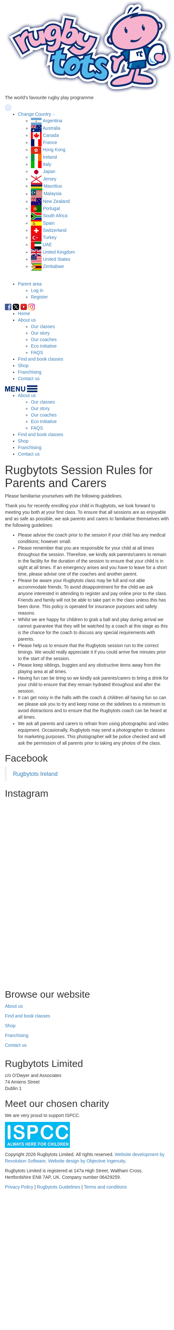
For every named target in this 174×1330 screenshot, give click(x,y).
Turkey (50, 237)
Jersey (49, 178)
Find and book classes (40, 359)
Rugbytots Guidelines (58, 1187)
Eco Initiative (44, 346)
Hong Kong (54, 149)
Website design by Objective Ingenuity (86, 1161)
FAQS (37, 352)
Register (39, 296)
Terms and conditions (105, 1187)
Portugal (51, 208)
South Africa (55, 215)
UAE (47, 244)
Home (24, 313)
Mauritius (53, 186)
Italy (47, 164)
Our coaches (44, 339)
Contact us (29, 378)
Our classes (43, 326)
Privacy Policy (19, 1187)
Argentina (52, 120)
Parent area (30, 283)
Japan (49, 171)
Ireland (50, 157)
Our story (40, 333)
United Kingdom (59, 252)
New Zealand (56, 201)
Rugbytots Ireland (35, 774)
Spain (49, 223)
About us (27, 320)
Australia (51, 128)
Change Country (34, 114)
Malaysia (52, 193)
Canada (51, 135)
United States (56, 259)
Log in (37, 290)
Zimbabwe (53, 266)
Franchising (29, 372)
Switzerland (54, 230)
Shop (23, 365)
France (50, 142)
